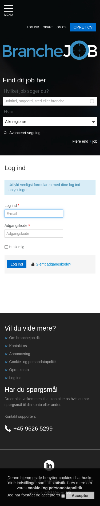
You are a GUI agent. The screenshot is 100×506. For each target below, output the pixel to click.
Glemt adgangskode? (51, 264)
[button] (33, 27)
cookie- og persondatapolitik (55, 489)
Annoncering (19, 354)
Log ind (12, 205)
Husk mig (14, 247)
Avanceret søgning (24, 133)
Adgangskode (17, 225)
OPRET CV (83, 27)
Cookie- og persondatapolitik (33, 362)
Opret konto (19, 370)
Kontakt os (18, 346)
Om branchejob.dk (24, 338)
